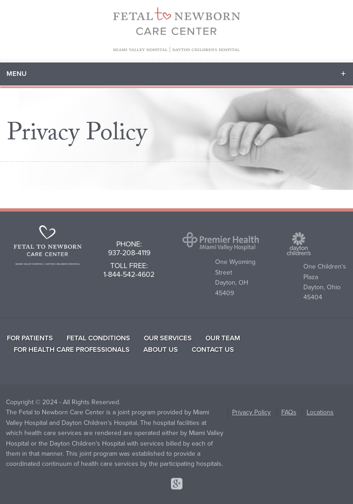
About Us (160, 349)
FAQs (288, 412)
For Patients (30, 338)
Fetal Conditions (98, 338)
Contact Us (213, 349)
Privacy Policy (251, 412)
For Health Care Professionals (72, 349)
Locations (320, 412)
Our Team (222, 338)
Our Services (168, 338)
